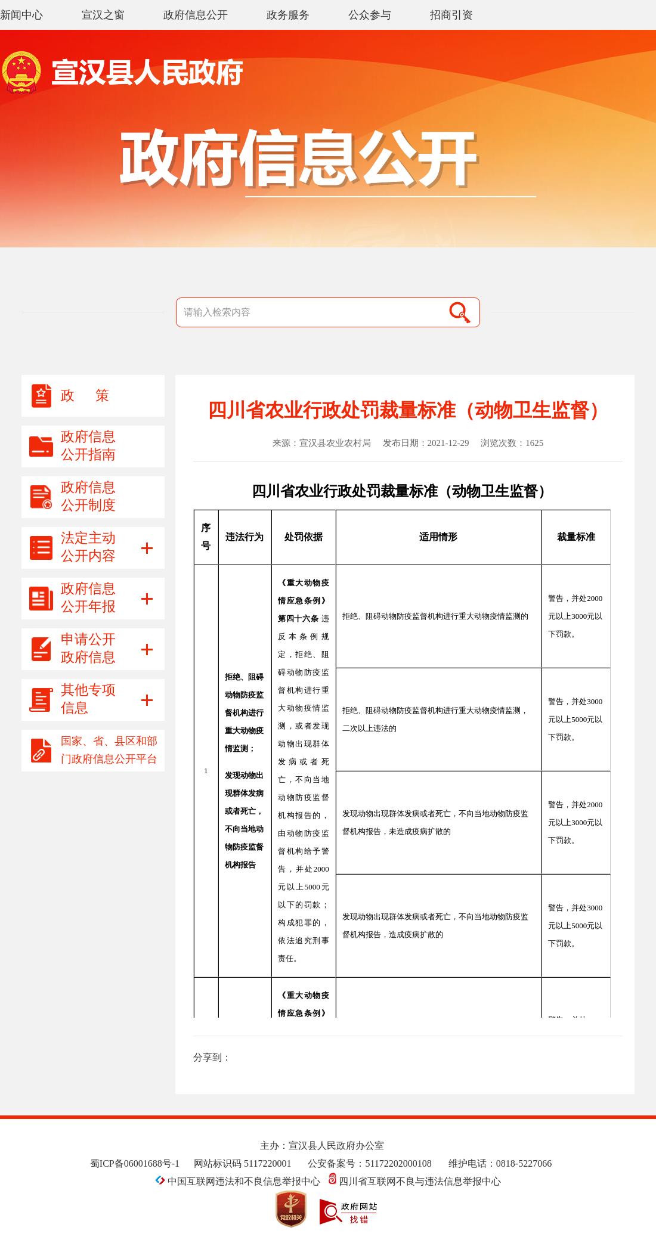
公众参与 (369, 15)
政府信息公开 (195, 15)
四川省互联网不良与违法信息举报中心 (415, 1181)
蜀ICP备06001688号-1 (135, 1163)
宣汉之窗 (103, 15)
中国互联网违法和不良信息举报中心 (239, 1181)
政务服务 (288, 15)
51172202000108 (398, 1163)
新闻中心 (21, 15)
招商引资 (451, 15)
